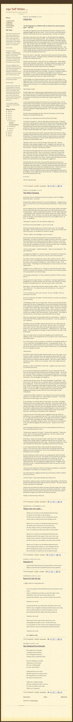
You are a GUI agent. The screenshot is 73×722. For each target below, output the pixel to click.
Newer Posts (26, 697)
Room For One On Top (31, 578)
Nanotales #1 (28, 562)
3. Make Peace (9, 23)
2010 (9, 132)
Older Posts (64, 697)
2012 (9, 117)
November (11, 126)
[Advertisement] (30, 709)
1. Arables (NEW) (10, 20)
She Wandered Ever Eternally (34, 646)
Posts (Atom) (34, 700)
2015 (9, 113)
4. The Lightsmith (10, 25)
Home (45, 697)
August (11, 128)
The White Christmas (14, 124)
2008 (9, 135)
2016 (9, 111)
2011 (9, 119)
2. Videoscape (9, 22)
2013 (9, 115)
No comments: (43, 185)
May (10, 130)
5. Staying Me (9, 27)
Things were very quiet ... (32, 509)
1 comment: (42, 554)
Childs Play (11, 122)
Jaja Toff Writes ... (17, 9)
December (11, 120)
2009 (9, 133)
